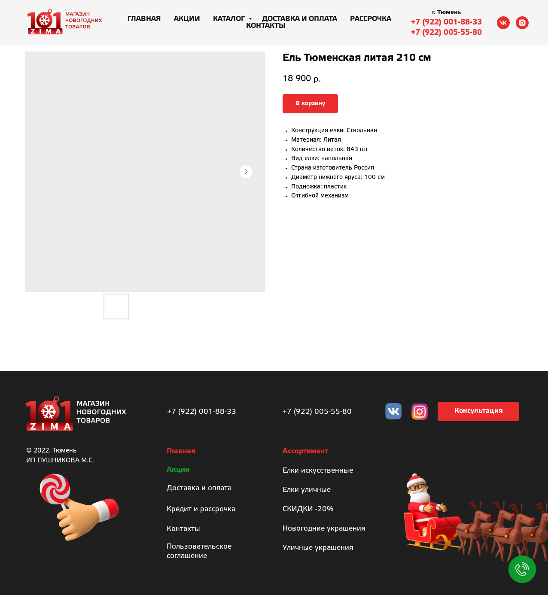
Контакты (266, 26)
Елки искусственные (318, 471)
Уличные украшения (318, 548)
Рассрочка (370, 19)
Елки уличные (307, 490)
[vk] (503, 22)
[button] (478, 411)
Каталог (230, 19)
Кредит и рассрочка (201, 509)
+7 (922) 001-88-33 (446, 22)
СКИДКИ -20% (308, 509)
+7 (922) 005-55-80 (446, 32)
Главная (144, 19)
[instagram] (522, 22)
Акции (187, 19)
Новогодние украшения (324, 528)
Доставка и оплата (299, 19)
